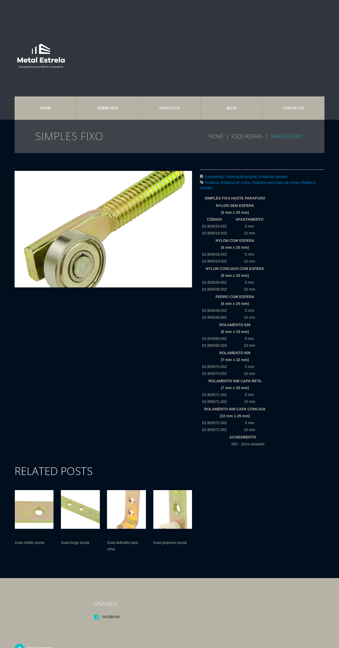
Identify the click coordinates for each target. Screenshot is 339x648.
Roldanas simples (273, 177)
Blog (232, 107)
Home (45, 107)
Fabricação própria (241, 177)
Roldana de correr (235, 182)
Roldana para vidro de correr (275, 182)
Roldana (212, 182)
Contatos (293, 107)
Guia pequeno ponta (170, 542)
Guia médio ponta (29, 542)
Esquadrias (247, 136)
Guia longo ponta (75, 542)
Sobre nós (107, 107)
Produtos (169, 107)
